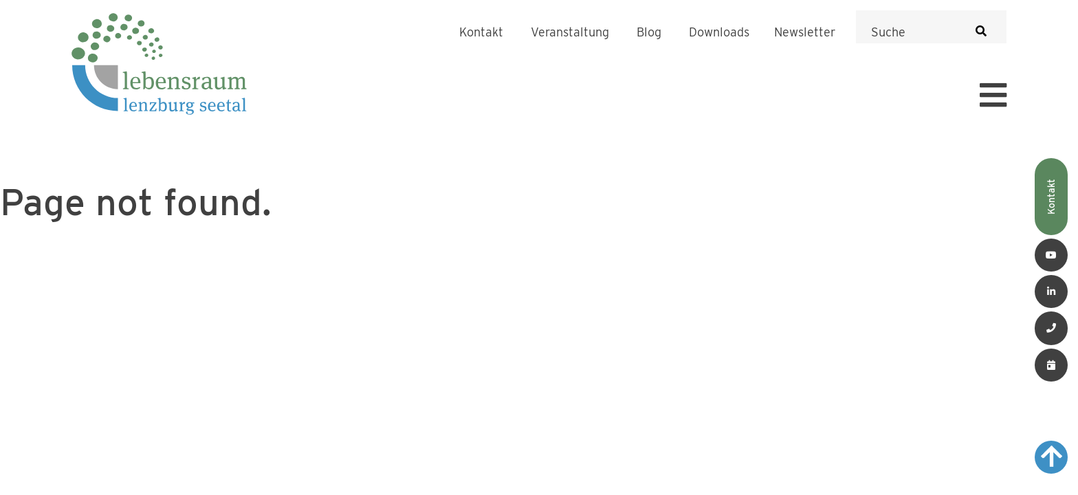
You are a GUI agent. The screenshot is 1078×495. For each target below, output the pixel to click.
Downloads (719, 32)
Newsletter (804, 32)
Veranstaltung (570, 32)
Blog (649, 32)
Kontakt (481, 32)
